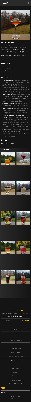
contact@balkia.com (17, 380)
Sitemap (15, 364)
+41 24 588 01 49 (17, 383)
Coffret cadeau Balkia (15, 348)
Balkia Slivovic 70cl (15, 345)
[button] (28, 3)
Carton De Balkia (15, 352)
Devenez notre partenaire (15, 340)
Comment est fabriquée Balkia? (15, 356)
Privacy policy (15, 375)
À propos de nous (15, 360)
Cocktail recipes (15, 337)
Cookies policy (15, 372)
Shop (15, 333)
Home (15, 329)
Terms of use (15, 368)
